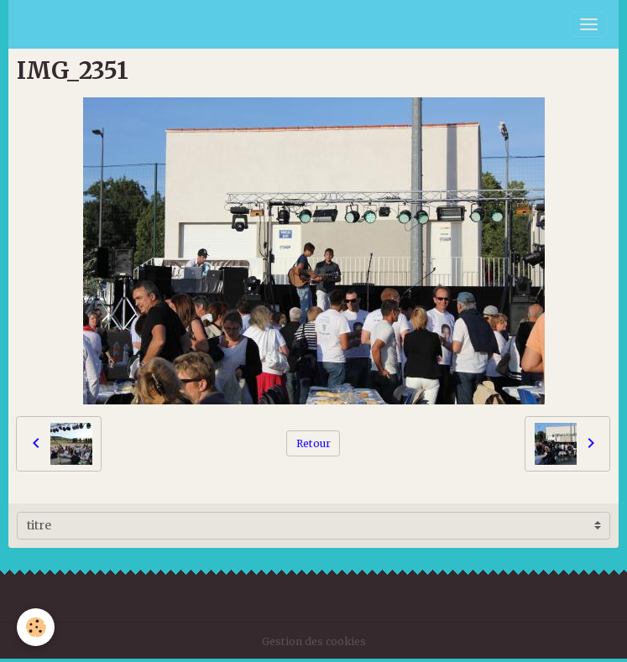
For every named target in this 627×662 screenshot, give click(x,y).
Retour (313, 443)
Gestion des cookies (314, 641)
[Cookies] (36, 627)
